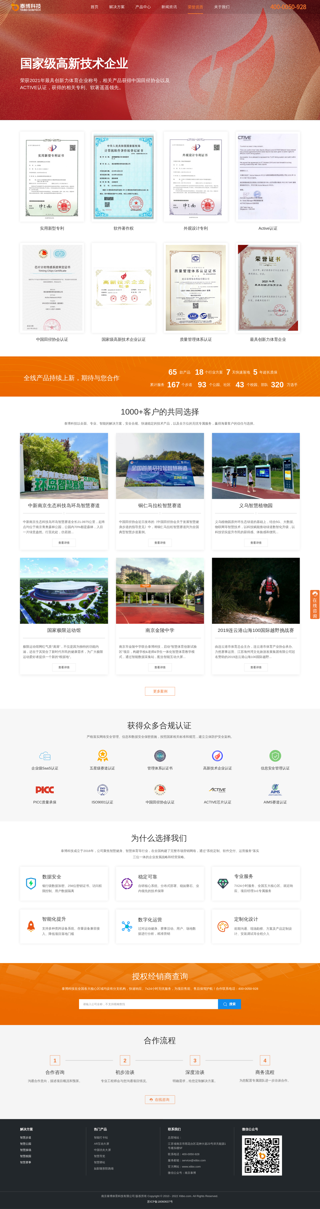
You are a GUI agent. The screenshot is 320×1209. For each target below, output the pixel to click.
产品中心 (143, 7)
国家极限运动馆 (64, 630)
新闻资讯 (169, 7)
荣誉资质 (195, 7)
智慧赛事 (25, 1162)
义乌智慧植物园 (256, 505)
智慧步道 (25, 1137)
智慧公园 (25, 1143)
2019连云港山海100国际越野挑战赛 (256, 630)
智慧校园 (25, 1156)
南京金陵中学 (159, 630)
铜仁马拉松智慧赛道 (160, 505)
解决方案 (117, 7)
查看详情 (63, 542)
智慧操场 (25, 1150)
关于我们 (221, 7)
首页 (94, 7)
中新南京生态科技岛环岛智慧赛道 (64, 505)
